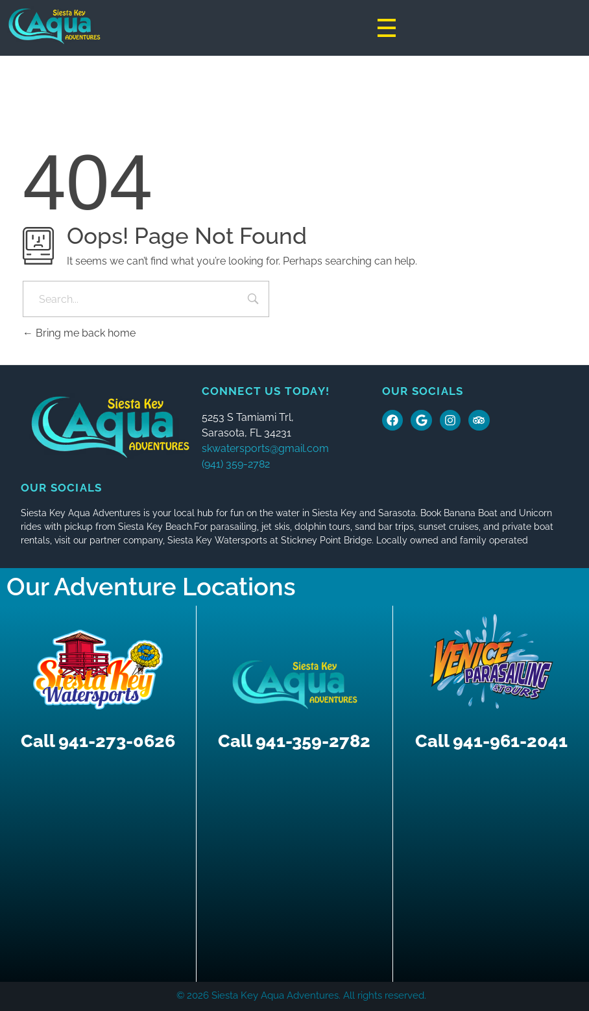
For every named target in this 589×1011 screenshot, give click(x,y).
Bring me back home (79, 333)
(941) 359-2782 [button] (236, 464)
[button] (292, 441)
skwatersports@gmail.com (265, 448)
